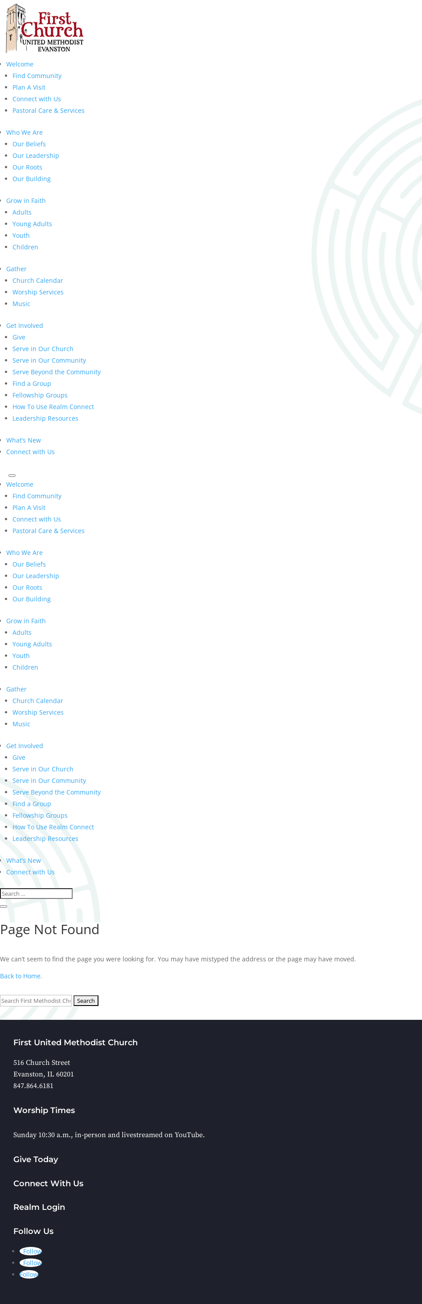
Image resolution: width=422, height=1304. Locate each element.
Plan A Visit (28, 87)
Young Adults (32, 223)
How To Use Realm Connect (53, 406)
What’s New (23, 440)
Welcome (19, 64)
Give (18, 337)
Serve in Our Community (49, 360)
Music (21, 303)
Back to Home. (21, 976)
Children (25, 247)
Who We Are (24, 132)
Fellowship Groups (40, 395)
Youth (21, 235)
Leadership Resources (45, 418)
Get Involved (24, 325)
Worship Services (38, 292)
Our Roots (27, 167)
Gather (16, 269)
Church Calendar (37, 280)
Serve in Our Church (43, 348)
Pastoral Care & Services (48, 110)
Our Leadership (35, 155)
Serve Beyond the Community (56, 372)
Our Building (31, 178)
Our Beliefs (29, 144)
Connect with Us (36, 99)
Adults (22, 212)
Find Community (36, 75)
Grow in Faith (26, 200)
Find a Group (31, 383)
